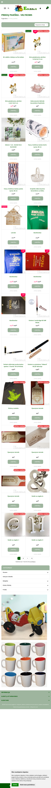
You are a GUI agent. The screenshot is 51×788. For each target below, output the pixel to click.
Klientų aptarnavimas (9, 696)
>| (32, 558)
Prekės (5, 589)
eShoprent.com (34, 707)
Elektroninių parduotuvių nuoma (21, 707)
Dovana (5, 572)
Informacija (5, 692)
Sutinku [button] (15, 784)
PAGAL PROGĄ (7, 585)
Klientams (5, 700)
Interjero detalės (8, 576)
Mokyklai (5, 581)
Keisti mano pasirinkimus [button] (27, 784)
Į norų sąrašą (13, 71)
